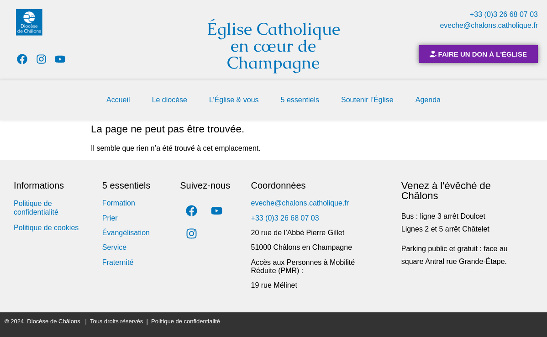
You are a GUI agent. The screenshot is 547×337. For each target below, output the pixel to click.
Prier (110, 218)
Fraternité (117, 262)
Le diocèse (169, 100)
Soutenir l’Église (367, 100)
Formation (118, 203)
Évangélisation (126, 233)
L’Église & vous (234, 100)
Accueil (118, 100)
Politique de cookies (46, 228)
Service (114, 247)
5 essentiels (300, 100)
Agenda (428, 100)
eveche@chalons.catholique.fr (489, 25)
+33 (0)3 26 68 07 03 (504, 14)
